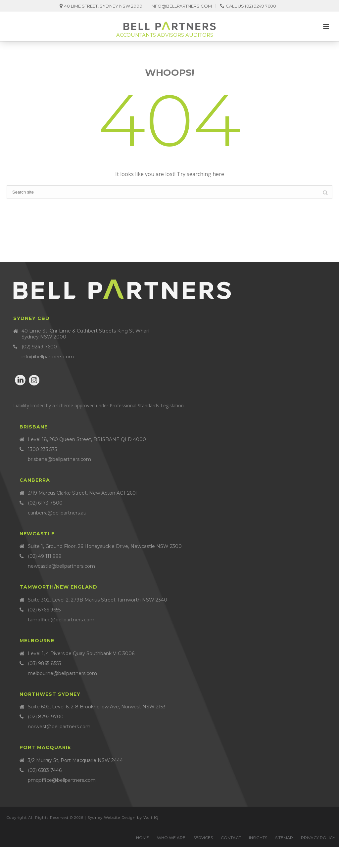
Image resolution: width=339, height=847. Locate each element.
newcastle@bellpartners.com (61, 566)
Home (142, 837)
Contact (231, 837)
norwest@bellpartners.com (59, 727)
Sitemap (284, 837)
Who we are (171, 837)
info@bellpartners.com (181, 6)
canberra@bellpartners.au (57, 513)
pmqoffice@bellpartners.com (62, 780)
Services (203, 837)
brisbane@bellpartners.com (59, 459)
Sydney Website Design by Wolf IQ (122, 817)
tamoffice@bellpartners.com (61, 620)
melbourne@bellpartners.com (62, 673)
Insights (258, 837)
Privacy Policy (318, 837)
